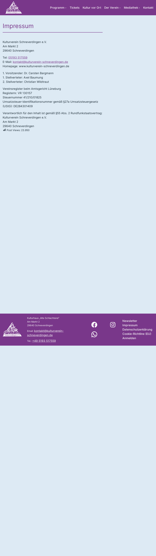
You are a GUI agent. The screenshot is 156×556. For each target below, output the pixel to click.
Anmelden (129, 338)
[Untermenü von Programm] (66, 7)
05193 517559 (17, 57)
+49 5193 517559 (44, 340)
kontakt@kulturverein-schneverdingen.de (40, 62)
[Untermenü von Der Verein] (120, 7)
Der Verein (111, 7)
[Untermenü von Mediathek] (139, 7)
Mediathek (131, 7)
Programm (57, 7)
